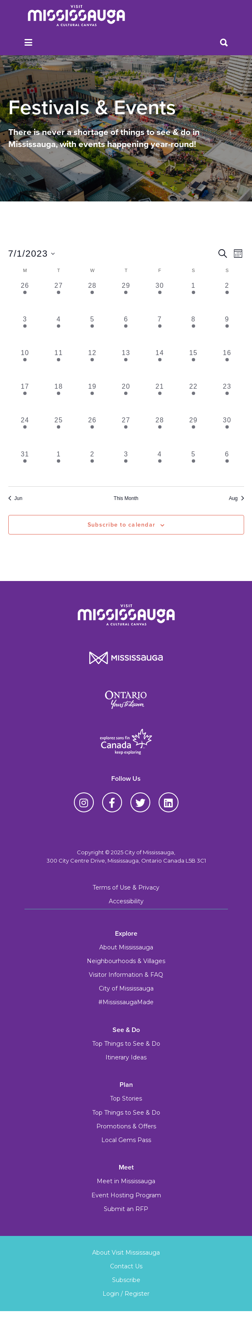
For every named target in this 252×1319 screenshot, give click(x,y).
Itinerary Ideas (126, 1057)
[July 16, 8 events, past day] (227, 365)
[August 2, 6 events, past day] (92, 466)
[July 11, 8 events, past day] (59, 365)
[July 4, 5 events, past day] (59, 331)
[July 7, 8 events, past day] (159, 331)
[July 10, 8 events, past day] (25, 365)
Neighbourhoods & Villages (126, 961)
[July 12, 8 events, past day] (92, 365)
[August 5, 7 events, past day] (193, 466)
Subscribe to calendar (121, 524)
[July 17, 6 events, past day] (25, 398)
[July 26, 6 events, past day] (92, 432)
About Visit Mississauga (126, 1252)
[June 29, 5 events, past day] (126, 297)
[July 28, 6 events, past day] (159, 432)
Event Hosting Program (126, 1195)
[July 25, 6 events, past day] (59, 432)
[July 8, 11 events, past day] (193, 331)
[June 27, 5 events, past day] (59, 297)
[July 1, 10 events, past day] (193, 297)
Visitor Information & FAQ (126, 974)
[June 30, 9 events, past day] (159, 297)
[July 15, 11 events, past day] (193, 365)
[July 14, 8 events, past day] (159, 365)
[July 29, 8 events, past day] (193, 432)
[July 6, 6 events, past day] (126, 331)
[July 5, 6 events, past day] (92, 331)
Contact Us (126, 1266)
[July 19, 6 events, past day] (92, 398)
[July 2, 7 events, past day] (227, 297)
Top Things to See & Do (126, 1043)
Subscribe (126, 1280)
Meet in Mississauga (126, 1181)
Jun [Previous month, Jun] (15, 498)
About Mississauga (126, 947)
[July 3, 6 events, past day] (25, 331)
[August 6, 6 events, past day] (227, 466)
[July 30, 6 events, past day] (227, 432)
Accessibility (126, 901)
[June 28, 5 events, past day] (92, 297)
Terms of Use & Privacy (126, 887)
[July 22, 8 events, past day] (193, 398)
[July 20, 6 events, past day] (126, 398)
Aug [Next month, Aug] (236, 498)
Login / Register (126, 1293)
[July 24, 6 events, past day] (25, 432)
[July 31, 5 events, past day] (25, 466)
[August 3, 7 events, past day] (126, 466)
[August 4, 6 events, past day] (159, 466)
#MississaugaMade (126, 1002)
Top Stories (126, 1098)
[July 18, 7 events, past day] (59, 398)
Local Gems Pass (126, 1140)
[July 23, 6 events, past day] (227, 398)
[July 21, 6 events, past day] (159, 398)
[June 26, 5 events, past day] (25, 297)
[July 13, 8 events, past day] (126, 365)
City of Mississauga (126, 988)
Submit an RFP (126, 1209)
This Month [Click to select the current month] (126, 498)
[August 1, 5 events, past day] (59, 466)
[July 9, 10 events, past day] (227, 331)
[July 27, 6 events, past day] (126, 432)
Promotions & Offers (126, 1126)
